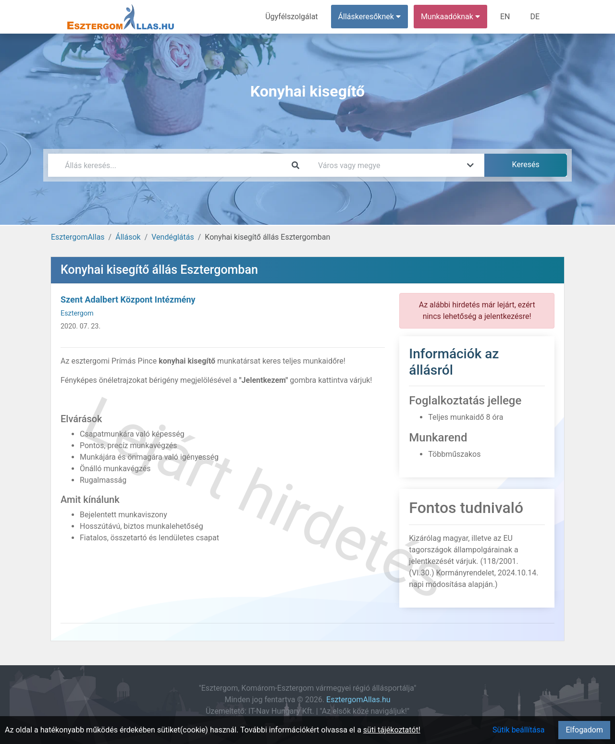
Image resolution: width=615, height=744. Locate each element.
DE (535, 16)
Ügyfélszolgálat (291, 16)
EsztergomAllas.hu (358, 699)
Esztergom (77, 313)
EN (505, 16)
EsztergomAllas (78, 237)
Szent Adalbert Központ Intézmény (128, 299)
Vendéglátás (172, 237)
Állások (127, 237)
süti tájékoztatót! (391, 729)
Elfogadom (584, 729)
